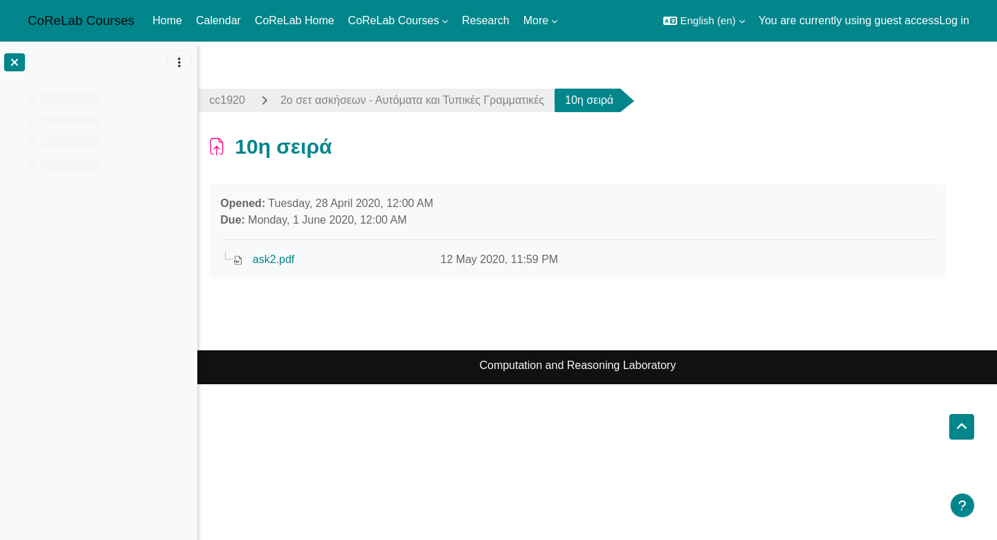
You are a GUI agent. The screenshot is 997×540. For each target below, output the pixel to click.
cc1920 (247, 100)
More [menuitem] (535, 20)
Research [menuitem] (485, 20)
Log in (954, 20)
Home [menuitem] (167, 20)
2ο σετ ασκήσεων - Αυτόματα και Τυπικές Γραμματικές (432, 100)
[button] (704, 21)
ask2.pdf (293, 259)
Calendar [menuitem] (218, 20)
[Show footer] (962, 505)
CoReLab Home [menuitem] (294, 20)
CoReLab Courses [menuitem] (394, 20)
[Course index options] (179, 62)
